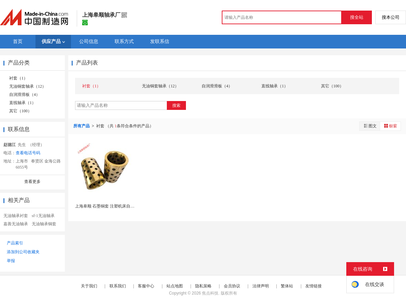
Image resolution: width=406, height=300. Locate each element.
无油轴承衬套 (15, 215)
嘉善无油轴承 (15, 224)
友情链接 (313, 286)
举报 (11, 260)
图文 (370, 125)
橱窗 (390, 125)
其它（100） (20, 111)
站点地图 (174, 286)
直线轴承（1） (22, 102)
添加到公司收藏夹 (23, 251)
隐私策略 (203, 286)
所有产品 (82, 126)
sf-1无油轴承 (43, 215)
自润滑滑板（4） (24, 94)
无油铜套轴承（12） (27, 86)
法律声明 (260, 286)
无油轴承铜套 (44, 224)
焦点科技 (210, 293)
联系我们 (118, 286)
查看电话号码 (28, 153)
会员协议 (232, 286)
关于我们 (89, 286)
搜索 (176, 105)
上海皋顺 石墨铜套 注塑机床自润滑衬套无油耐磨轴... (122, 206)
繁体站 (287, 286)
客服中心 (146, 286)
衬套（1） (18, 78)
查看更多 (32, 181)
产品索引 (15, 243)
